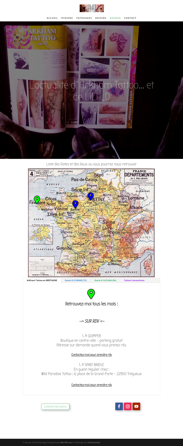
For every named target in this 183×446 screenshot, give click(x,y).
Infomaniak (94, 442)
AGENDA (115, 18)
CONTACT (130, 18)
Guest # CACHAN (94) (105, 280)
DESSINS (100, 18)
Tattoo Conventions (134, 280)
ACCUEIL (52, 18)
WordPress (66, 442)
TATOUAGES (84, 18)
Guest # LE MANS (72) (76, 280)
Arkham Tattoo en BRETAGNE (42, 280)
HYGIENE (67, 18)
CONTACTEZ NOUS (55, 406)
